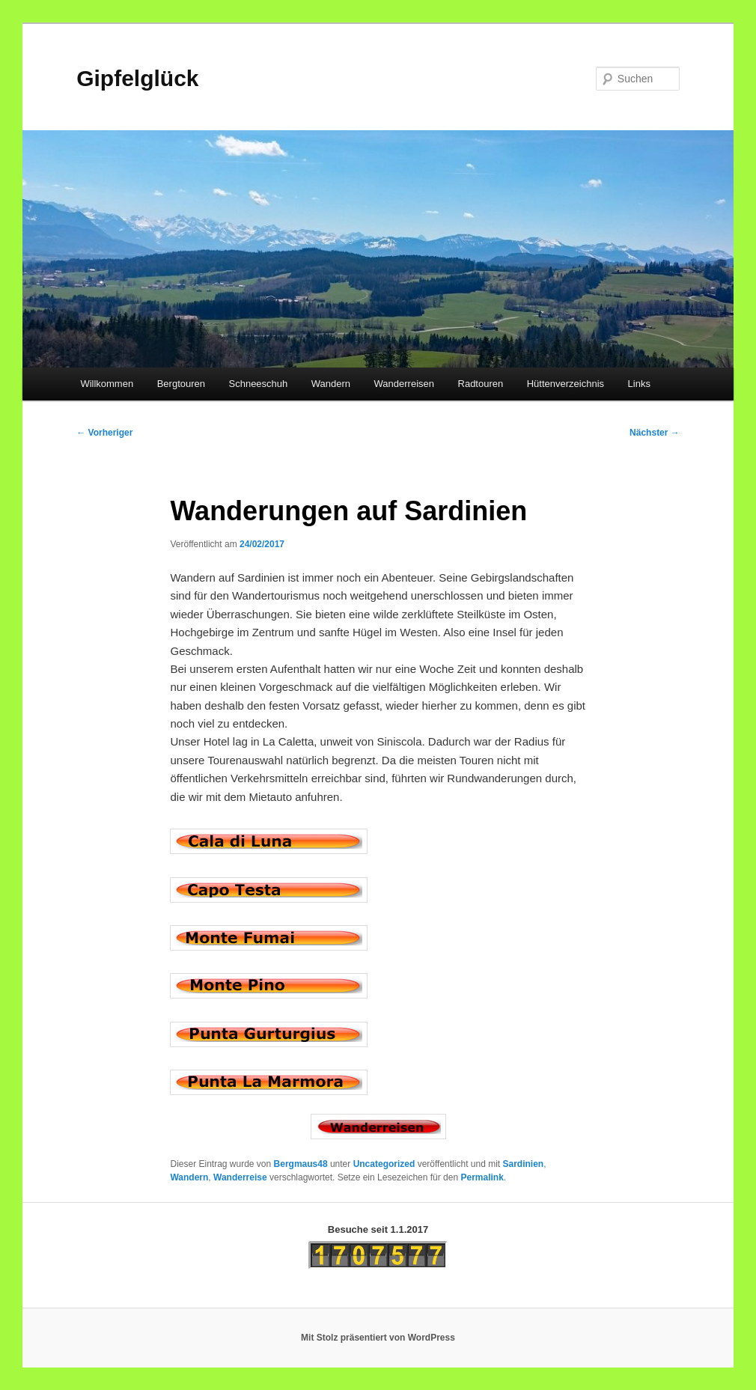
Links (639, 383)
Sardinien (522, 1164)
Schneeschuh (258, 383)
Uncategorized (384, 1164)
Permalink (481, 1177)
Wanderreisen (404, 383)
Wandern (330, 383)
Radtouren (481, 383)
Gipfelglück (137, 78)
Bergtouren (181, 383)
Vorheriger (104, 432)
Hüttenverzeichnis (565, 383)
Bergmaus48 (301, 1164)
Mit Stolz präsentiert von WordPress (378, 1337)
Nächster (655, 432)
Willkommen (106, 383)
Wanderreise (240, 1177)
